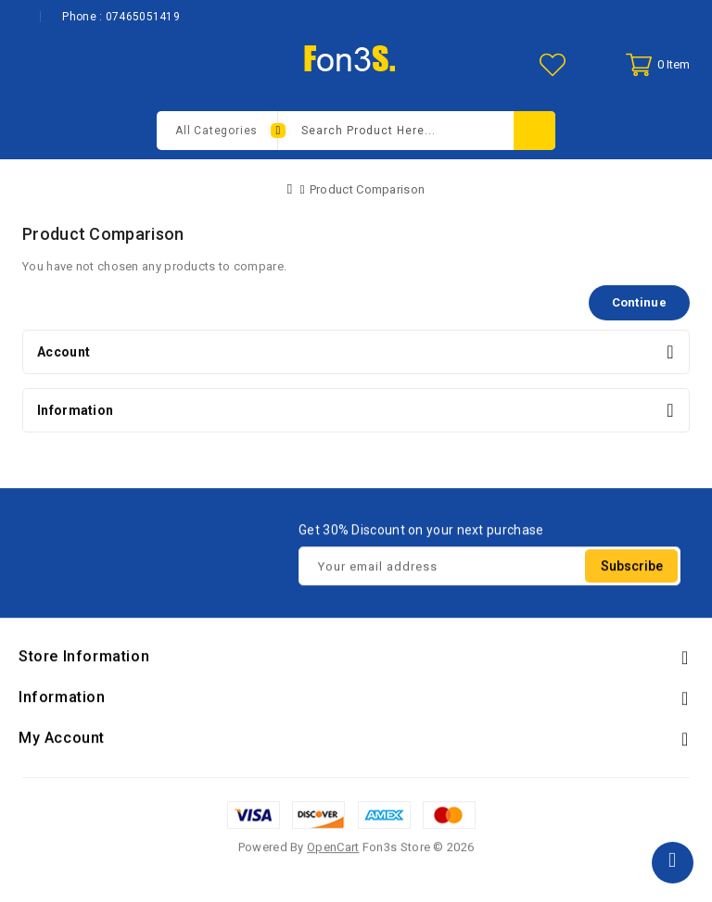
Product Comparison (367, 189)
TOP (672, 862)
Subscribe (632, 568)
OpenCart (333, 850)
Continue (639, 302)
